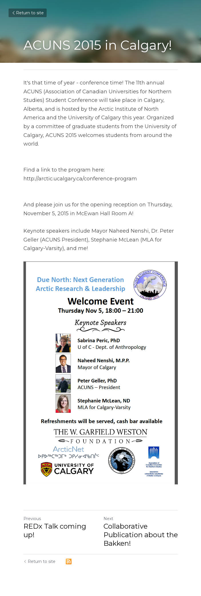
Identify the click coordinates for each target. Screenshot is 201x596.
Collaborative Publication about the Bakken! (141, 534)
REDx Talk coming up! (54, 530)
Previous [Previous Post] (32, 518)
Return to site (27, 12)
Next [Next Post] (108, 518)
